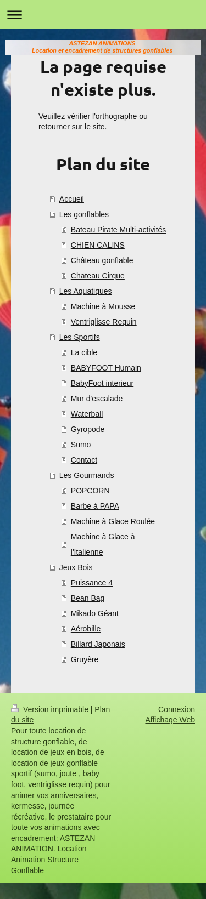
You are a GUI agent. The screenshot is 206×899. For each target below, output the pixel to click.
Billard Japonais (98, 644)
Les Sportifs (79, 337)
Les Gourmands (86, 475)
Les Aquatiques (85, 291)
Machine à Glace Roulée (113, 521)
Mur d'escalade (97, 398)
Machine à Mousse (103, 306)
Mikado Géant (95, 613)
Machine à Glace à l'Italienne (103, 544)
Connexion (176, 709)
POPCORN (90, 490)
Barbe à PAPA (95, 506)
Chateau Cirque (98, 275)
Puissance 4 (92, 582)
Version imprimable (51, 709)
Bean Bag (88, 598)
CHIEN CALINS (98, 245)
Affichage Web (170, 719)
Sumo (81, 444)
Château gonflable (102, 260)
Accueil (71, 199)
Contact (84, 460)
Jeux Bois (76, 567)
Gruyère (85, 659)
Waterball (87, 413)
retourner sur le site (71, 126)
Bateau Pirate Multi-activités (118, 229)
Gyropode (87, 429)
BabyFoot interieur (102, 383)
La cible (84, 352)
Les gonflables (84, 214)
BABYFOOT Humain (106, 367)
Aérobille (86, 628)
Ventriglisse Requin (104, 321)
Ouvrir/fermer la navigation (103, 14)
